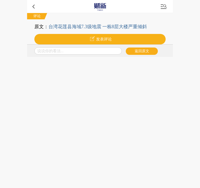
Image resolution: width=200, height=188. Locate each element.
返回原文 (142, 51)
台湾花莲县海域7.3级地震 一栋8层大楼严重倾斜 (97, 26)
